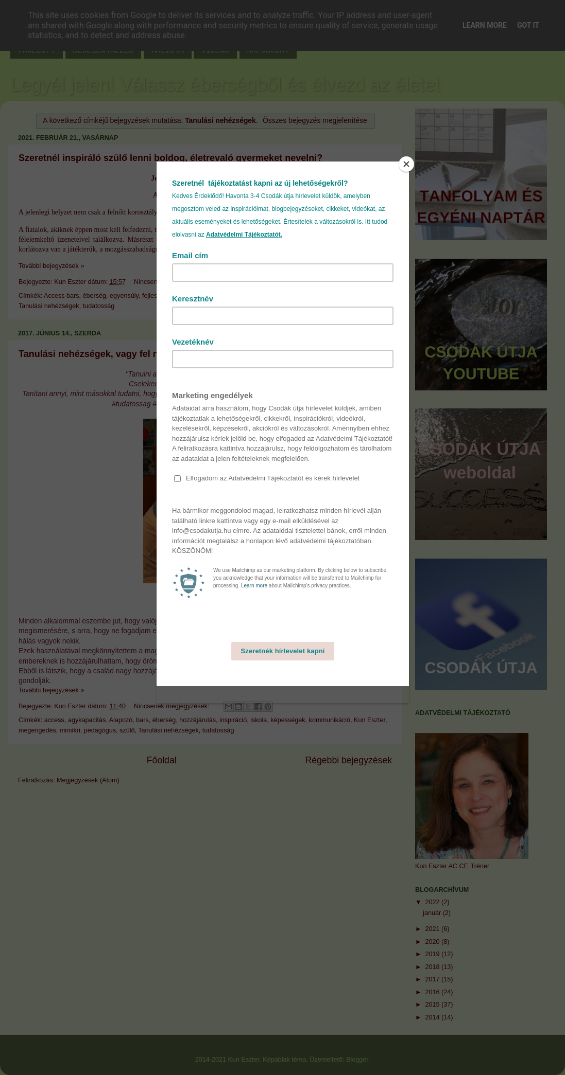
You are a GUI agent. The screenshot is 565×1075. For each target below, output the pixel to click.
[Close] (406, 164)
